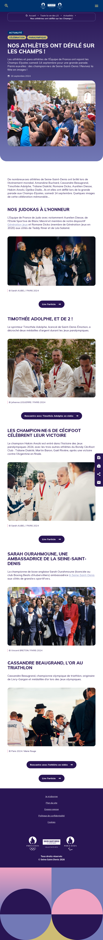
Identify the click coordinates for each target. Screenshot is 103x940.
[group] (51, 264)
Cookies (51, 822)
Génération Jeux (18, 224)
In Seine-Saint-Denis (82, 575)
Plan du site (51, 802)
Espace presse (51, 809)
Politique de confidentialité (51, 815)
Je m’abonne (51, 796)
